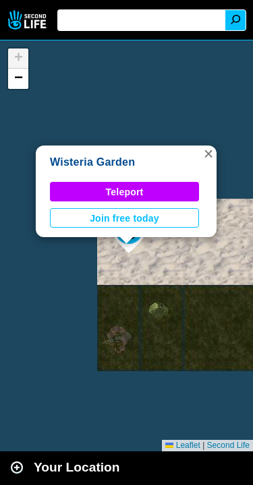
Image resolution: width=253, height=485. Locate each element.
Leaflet (182, 445)
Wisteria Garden (92, 162)
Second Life (29, 19)
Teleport (125, 192)
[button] (208, 154)
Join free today (124, 218)
